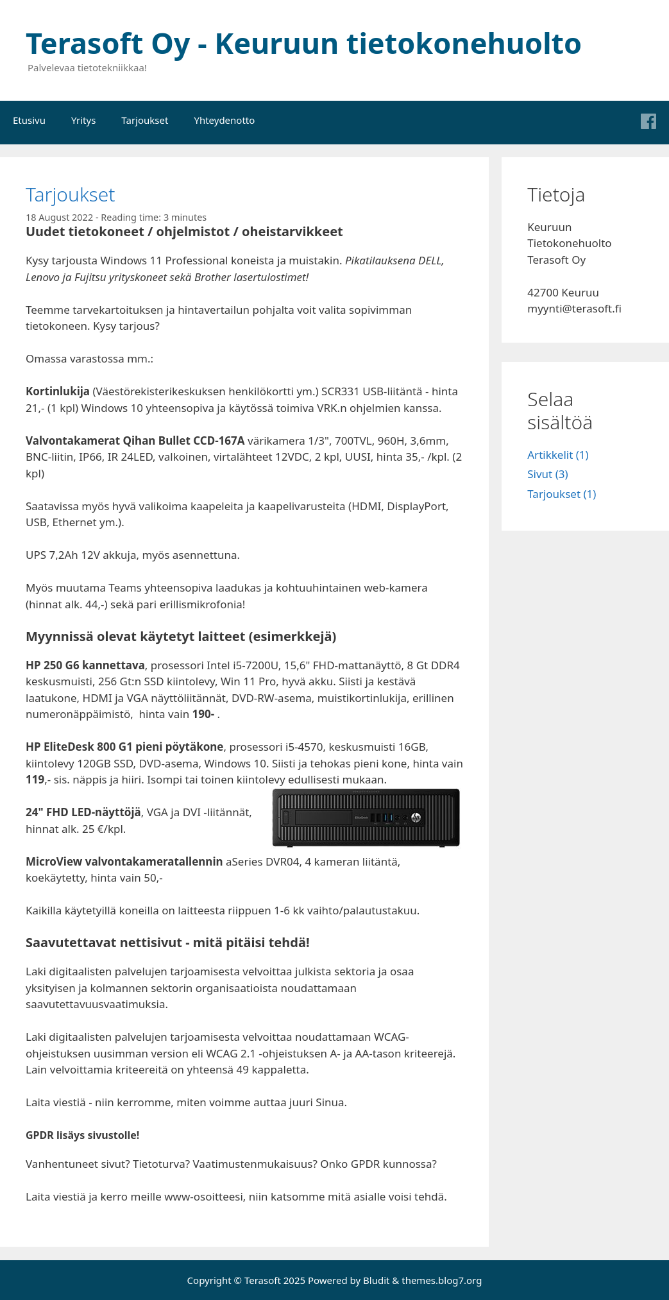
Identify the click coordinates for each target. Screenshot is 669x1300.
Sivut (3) (547, 473)
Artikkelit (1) (557, 454)
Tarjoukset (144, 120)
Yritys (83, 120)
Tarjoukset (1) (561, 493)
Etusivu (29, 120)
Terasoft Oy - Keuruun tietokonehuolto (304, 42)
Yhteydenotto (224, 120)
